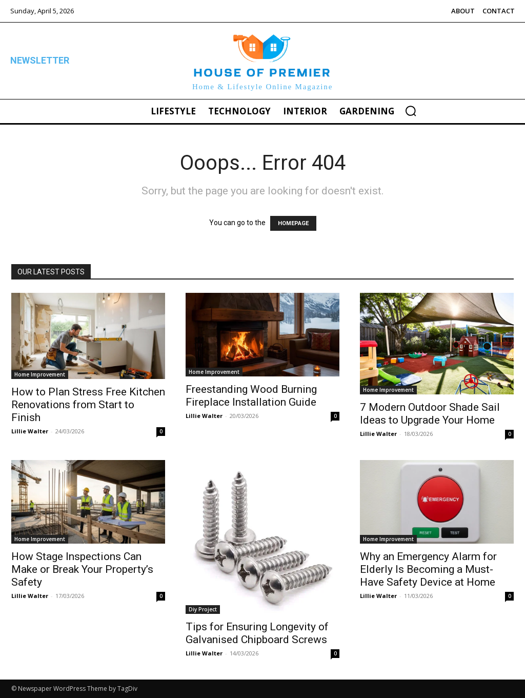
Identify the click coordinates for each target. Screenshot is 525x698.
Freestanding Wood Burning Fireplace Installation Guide (251, 395)
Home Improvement (39, 374)
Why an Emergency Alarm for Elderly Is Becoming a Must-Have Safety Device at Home (428, 569)
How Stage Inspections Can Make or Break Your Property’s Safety (82, 569)
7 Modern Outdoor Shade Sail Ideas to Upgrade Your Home (430, 413)
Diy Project (203, 609)
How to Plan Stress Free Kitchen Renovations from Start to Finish (88, 405)
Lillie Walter (29, 431)
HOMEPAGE (293, 223)
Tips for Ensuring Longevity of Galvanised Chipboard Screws (257, 633)
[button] (410, 110)
